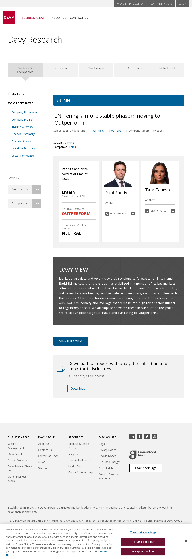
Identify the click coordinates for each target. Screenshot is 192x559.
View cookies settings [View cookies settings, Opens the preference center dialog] (143, 534)
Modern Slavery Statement (108, 478)
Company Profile (22, 121)
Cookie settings (145, 469)
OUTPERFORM (76, 215)
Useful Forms (76, 468)
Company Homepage (25, 114)
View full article (70, 342)
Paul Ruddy (98, 132)
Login (182, 3)
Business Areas (33, 15)
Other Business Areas (17, 480)
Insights (73, 455)
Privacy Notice (107, 451)
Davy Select (15, 455)
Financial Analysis (22, 142)
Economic (60, 69)
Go (36, 190)
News (41, 463)
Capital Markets (161, 3)
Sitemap (43, 469)
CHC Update (106, 469)
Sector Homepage (23, 157)
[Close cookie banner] (186, 543)
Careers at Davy (48, 457)
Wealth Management (131, 3)
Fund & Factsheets (79, 461)
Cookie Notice (107, 457)
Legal (102, 445)
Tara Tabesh (117, 132)
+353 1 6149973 (118, 215)
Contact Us (79, 15)
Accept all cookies (143, 553)
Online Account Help (80, 474)
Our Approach (131, 69)
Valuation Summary (23, 150)
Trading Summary (22, 128)
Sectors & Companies (25, 71)
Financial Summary (23, 135)
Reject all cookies (143, 544)
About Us (59, 15)
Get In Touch (166, 69)
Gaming (69, 144)
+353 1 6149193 (157, 212)
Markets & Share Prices (78, 447)
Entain (73, 148)
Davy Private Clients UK (20, 470)
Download (78, 390)
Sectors (18, 95)
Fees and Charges (110, 463)
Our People (96, 69)
